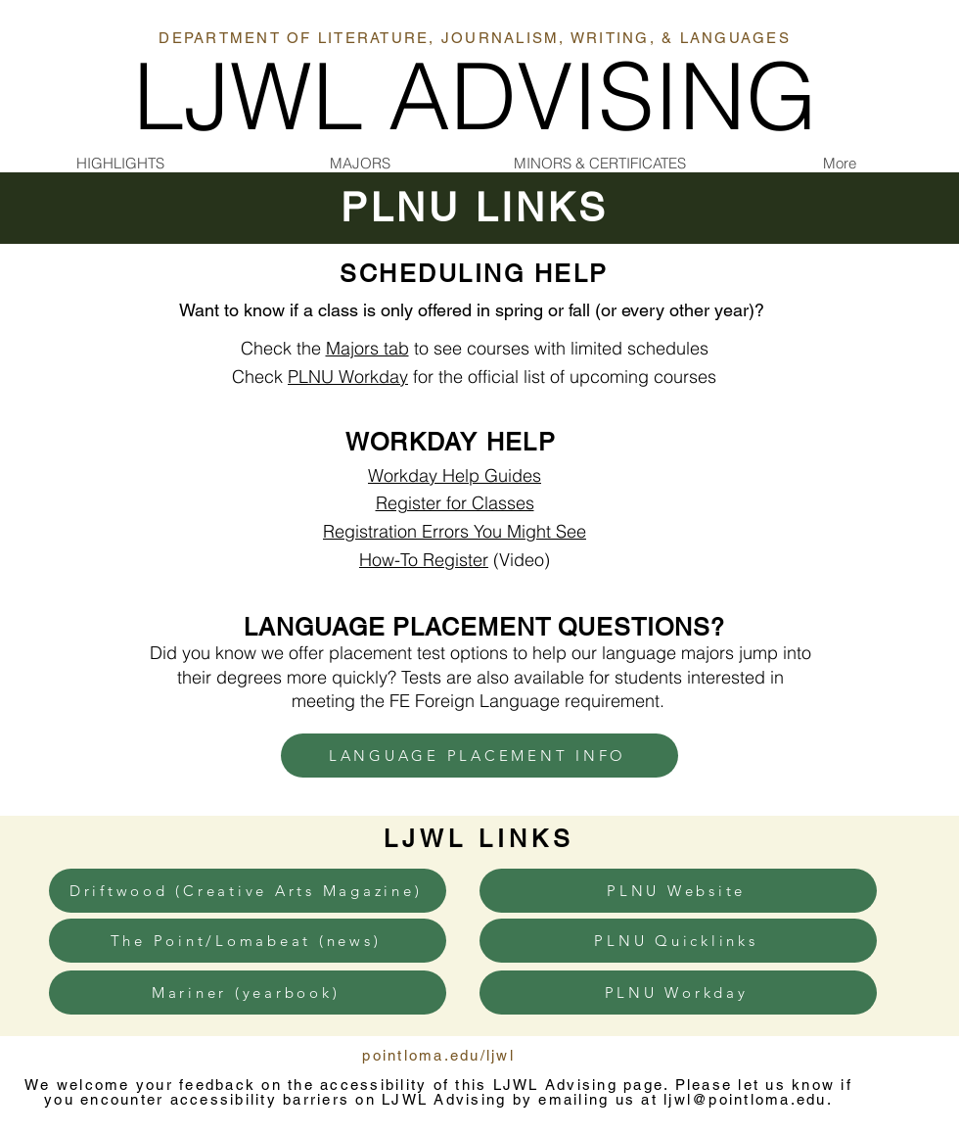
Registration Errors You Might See (454, 531)
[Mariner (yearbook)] (247, 992)
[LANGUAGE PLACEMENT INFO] (479, 755)
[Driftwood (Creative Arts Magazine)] (247, 891)
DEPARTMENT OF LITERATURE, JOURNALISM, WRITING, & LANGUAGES (475, 37)
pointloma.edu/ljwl (438, 1055)
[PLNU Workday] (678, 992)
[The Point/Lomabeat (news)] (247, 941)
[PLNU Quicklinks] (678, 941)
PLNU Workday (348, 376)
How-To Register (423, 559)
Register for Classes (455, 503)
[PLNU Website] (678, 891)
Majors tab (367, 348)
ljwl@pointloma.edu (745, 1099)
